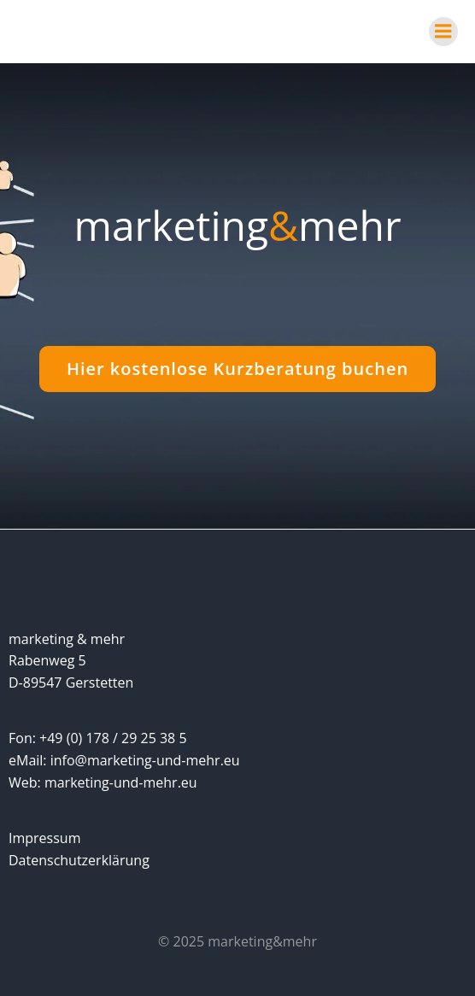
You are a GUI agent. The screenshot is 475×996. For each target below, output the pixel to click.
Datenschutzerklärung (79, 860)
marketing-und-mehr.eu (120, 782)
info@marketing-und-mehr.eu (145, 760)
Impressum (44, 838)
